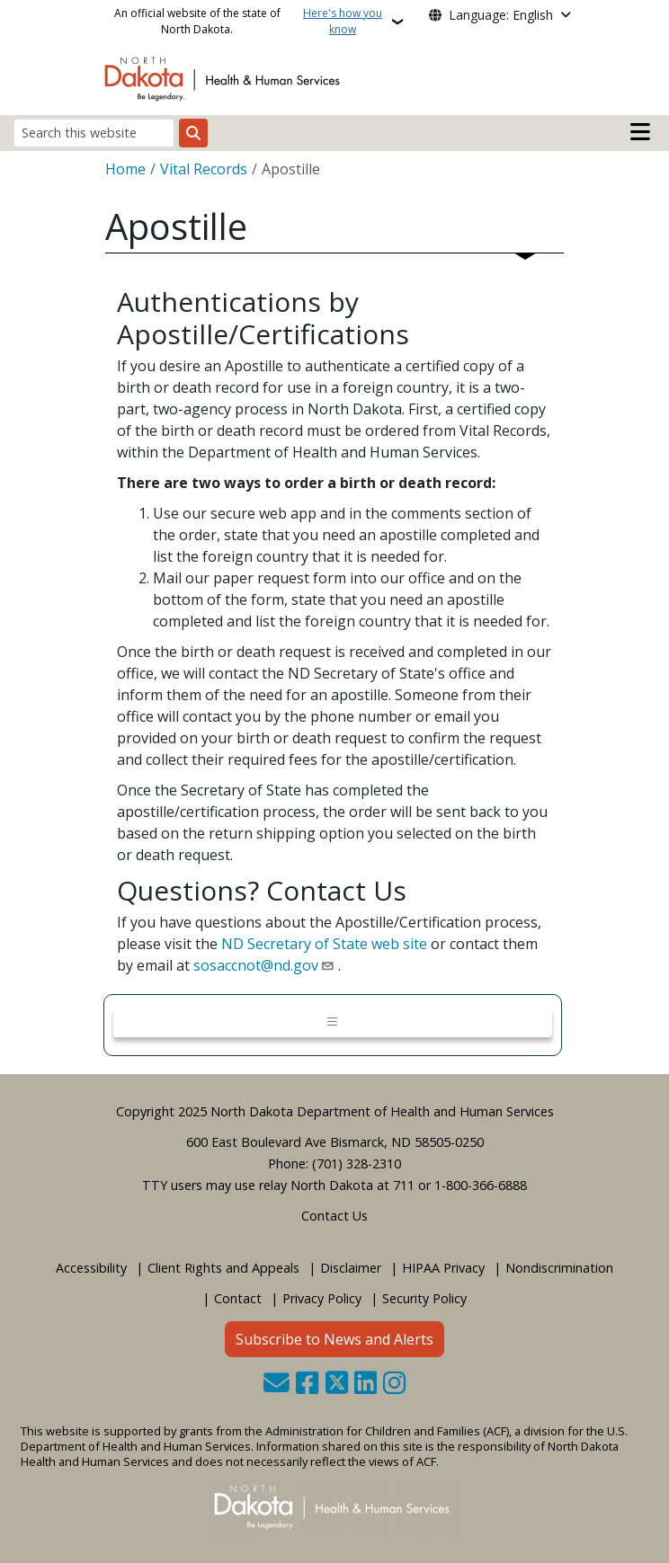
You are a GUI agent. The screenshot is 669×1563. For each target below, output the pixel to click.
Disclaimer (350, 1267)
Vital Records (203, 169)
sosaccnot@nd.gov (255, 965)
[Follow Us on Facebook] (307, 1385)
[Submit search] (193, 133)
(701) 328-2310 (356, 1163)
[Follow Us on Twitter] (337, 1385)
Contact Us (334, 1215)
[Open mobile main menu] (640, 132)
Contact (238, 1298)
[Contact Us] (276, 1385)
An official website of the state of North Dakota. (251, 21)
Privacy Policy (321, 1298)
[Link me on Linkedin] (365, 1385)
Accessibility (91, 1267)
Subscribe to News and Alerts (334, 1339)
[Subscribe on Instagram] (394, 1385)
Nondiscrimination (559, 1267)
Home (125, 169)
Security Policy (424, 1298)
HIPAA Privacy (443, 1267)
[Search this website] (93, 133)
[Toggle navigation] (332, 1022)
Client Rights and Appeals (223, 1267)
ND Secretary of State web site (324, 944)
